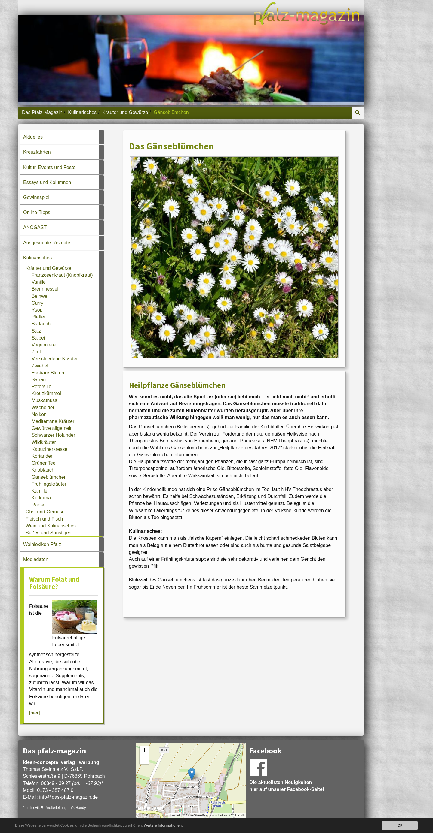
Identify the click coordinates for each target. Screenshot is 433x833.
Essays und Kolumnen (47, 182)
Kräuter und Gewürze (125, 112)
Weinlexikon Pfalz (42, 544)
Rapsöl (39, 504)
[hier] (34, 712)
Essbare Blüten (48, 372)
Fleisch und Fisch (44, 518)
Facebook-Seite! (305, 789)
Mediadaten (35, 559)
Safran (39, 379)
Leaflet (175, 815)
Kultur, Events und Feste (49, 167)
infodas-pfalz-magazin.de (68, 797)
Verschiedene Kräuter (55, 358)
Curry (37, 303)
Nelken (39, 414)
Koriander (42, 456)
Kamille (39, 490)
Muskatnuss (44, 400)
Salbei (38, 337)
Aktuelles (33, 137)
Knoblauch (43, 469)
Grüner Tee (44, 463)
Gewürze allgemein (52, 428)
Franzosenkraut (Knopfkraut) (62, 275)
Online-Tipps (36, 212)
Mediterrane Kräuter (53, 421)
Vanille (39, 282)
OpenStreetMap (197, 815)
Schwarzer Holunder (53, 435)
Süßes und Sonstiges (48, 532)
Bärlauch (41, 323)
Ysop (37, 309)
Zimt (36, 351)
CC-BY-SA (237, 815)
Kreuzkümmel (46, 393)
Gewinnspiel (36, 197)
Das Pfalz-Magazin (42, 112)
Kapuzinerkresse (49, 449)
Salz (36, 331)
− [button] (144, 759)
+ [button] (144, 750)
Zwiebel (40, 365)
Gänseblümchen (49, 477)
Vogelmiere (44, 344)
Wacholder (43, 407)
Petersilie (41, 386)
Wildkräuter (44, 442)
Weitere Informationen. (163, 825)
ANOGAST (35, 227)
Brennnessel (45, 288)
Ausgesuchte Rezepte (46, 242)
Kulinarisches (82, 112)
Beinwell (41, 296)
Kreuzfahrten (37, 152)
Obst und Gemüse (45, 511)
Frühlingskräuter (49, 484)
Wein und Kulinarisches (51, 525)
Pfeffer (39, 316)
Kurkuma (41, 497)
